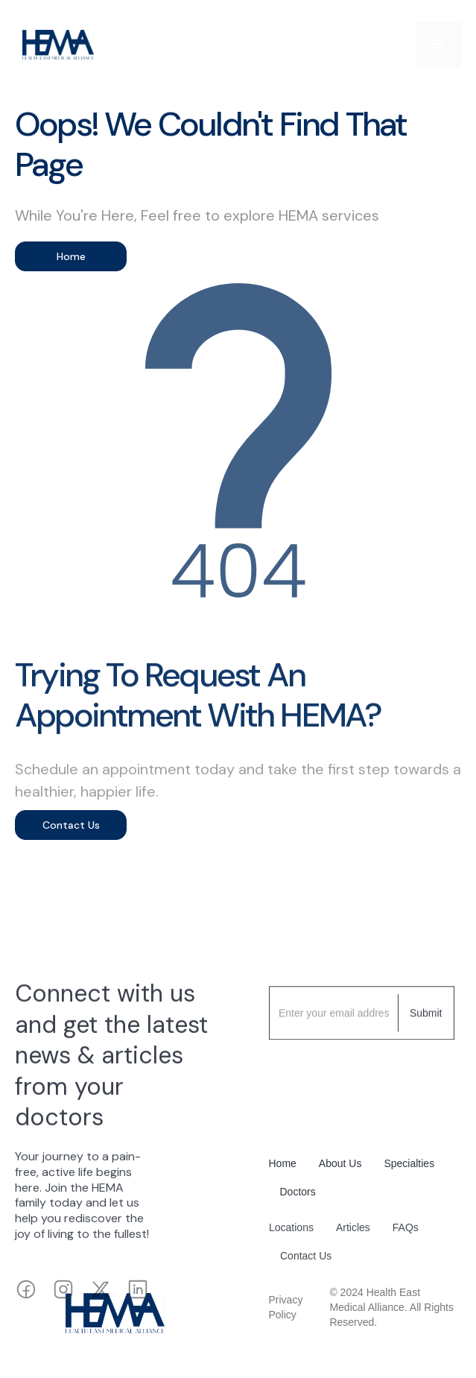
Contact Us (71, 825)
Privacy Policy (286, 1307)
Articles (352, 1231)
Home (71, 256)
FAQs (405, 1231)
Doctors (298, 1192)
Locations (291, 1231)
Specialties (409, 1163)
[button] (438, 44)
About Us (340, 1163)
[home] (54, 44)
